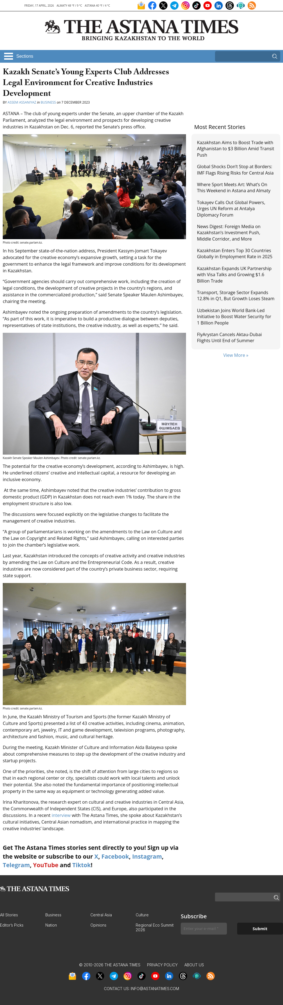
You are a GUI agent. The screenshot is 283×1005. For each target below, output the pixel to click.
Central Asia (101, 914)
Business (48, 102)
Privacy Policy (162, 964)
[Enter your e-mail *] (204, 929)
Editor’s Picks (11, 925)
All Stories (9, 914)
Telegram (16, 865)
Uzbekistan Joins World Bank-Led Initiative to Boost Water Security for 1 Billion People (234, 316)
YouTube (46, 865)
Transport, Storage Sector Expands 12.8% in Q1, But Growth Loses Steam (235, 295)
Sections (24, 56)
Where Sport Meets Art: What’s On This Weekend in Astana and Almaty (234, 187)
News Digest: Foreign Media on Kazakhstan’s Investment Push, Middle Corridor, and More (229, 232)
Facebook (115, 856)
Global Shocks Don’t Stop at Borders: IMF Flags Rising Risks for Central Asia (235, 169)
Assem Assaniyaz (22, 102)
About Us (194, 964)
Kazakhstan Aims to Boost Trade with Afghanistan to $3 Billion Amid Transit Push (235, 148)
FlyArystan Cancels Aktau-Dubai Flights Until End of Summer (229, 337)
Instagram (147, 856)
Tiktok (81, 865)
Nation (51, 925)
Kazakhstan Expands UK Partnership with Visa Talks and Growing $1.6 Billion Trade (234, 274)
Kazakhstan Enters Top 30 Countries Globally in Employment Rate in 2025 (234, 253)
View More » (235, 355)
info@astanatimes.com (155, 988)
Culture (142, 914)
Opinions (98, 925)
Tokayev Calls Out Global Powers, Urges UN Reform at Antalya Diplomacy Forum (231, 208)
